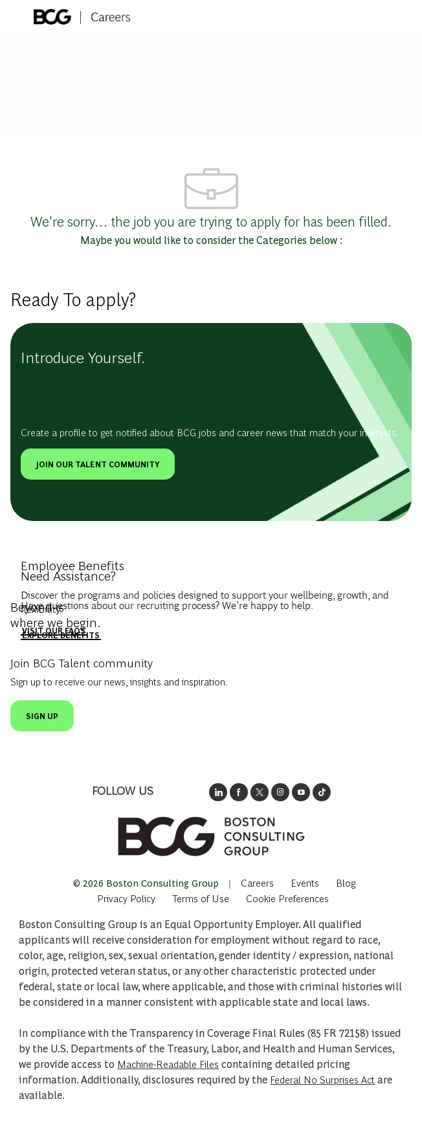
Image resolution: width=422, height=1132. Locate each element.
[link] (211, 836)
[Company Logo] (82, 14)
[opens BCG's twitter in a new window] (259, 792)
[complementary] (287, 898)
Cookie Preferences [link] (287, 898)
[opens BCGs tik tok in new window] (322, 792)
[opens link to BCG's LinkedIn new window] (218, 792)
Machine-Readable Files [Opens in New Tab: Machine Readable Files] (168, 1064)
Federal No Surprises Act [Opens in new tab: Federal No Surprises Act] (322, 1079)
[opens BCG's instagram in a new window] (280, 792)
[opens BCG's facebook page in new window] (239, 792)
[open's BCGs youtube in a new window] (301, 792)
